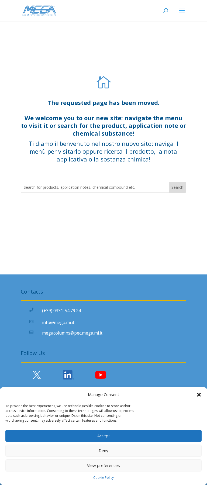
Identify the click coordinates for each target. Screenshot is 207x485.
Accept (103, 435)
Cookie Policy (103, 477)
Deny (103, 450)
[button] (199, 394)
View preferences (103, 465)
